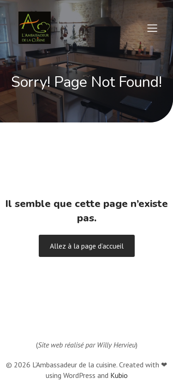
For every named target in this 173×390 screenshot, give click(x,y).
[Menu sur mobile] (152, 28)
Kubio (119, 375)
